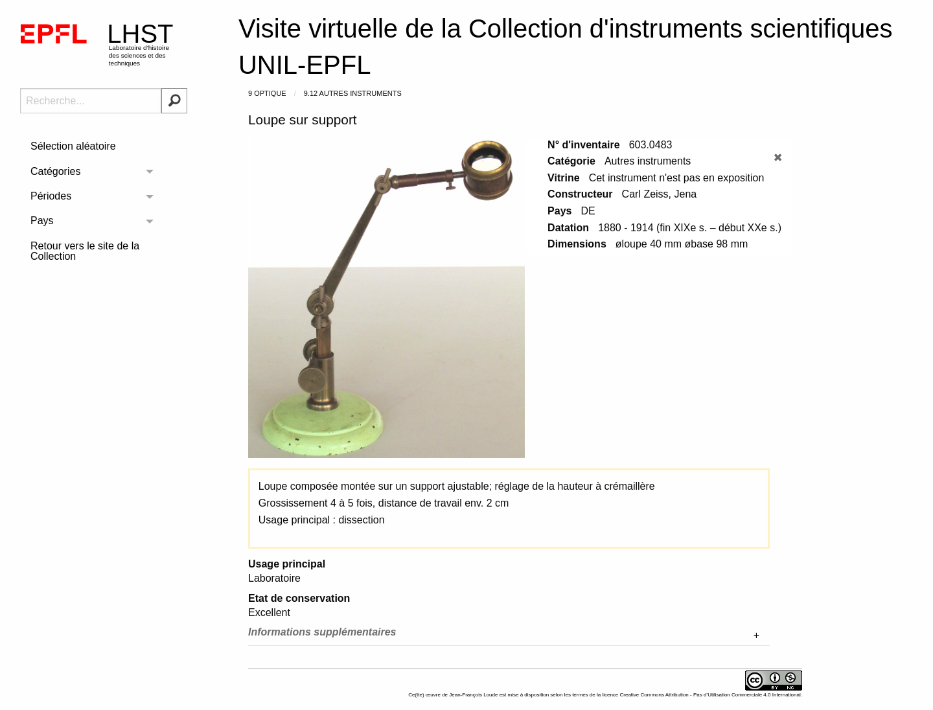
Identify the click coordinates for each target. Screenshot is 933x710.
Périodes (50, 195)
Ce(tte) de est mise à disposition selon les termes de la (505, 695)
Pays (42, 220)
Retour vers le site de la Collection (84, 251)
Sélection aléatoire (73, 146)
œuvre (433, 695)
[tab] (509, 635)
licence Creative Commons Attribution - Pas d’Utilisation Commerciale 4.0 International (701, 695)
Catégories (55, 171)
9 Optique (267, 93)
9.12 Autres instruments (353, 93)
